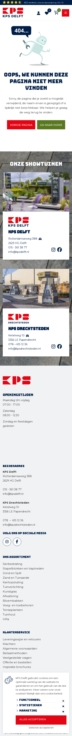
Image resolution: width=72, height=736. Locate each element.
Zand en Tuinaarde (16, 577)
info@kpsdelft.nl (18, 252)
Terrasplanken (13, 610)
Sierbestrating (12, 564)
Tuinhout (9, 614)
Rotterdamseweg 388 (17, 476)
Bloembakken (13, 600)
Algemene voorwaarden (20, 648)
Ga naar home (51, 125)
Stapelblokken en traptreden (23, 568)
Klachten (9, 644)
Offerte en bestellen (17, 662)
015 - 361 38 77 (17, 247)
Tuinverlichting (13, 587)
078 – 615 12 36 (17, 344)
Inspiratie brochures (17, 667)
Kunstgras (10, 591)
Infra (6, 619)
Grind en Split (12, 573)
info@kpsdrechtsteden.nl (24, 348)
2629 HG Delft (12, 480)
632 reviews (30, 2)
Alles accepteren (32, 719)
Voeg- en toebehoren (18, 605)
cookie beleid (53, 693)
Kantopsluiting (13, 582)
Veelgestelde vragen (17, 657)
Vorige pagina (21, 125)
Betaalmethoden (15, 653)
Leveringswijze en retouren (22, 639)
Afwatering (10, 596)
